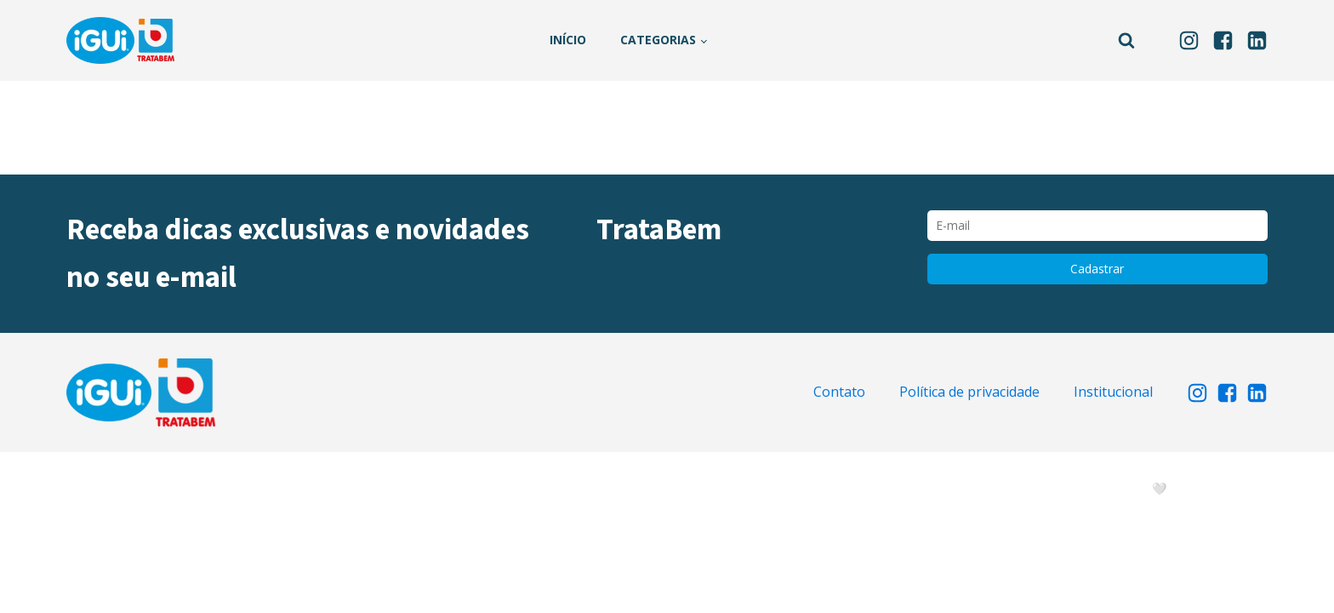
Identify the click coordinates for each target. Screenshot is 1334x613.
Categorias (658, 40)
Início (568, 40)
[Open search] (1126, 40)
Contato (839, 391)
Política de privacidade (969, 391)
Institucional (1113, 391)
